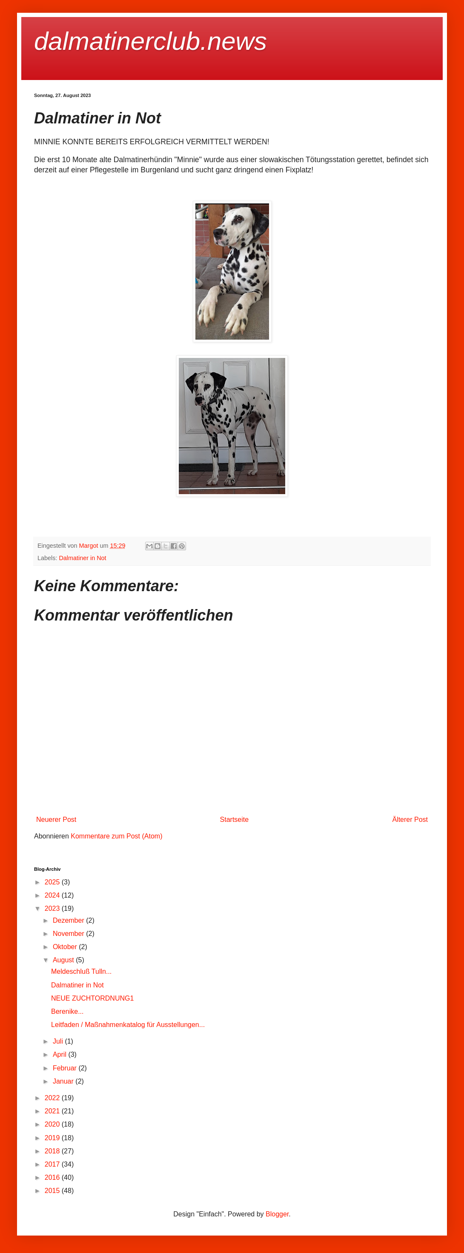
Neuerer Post (56, 819)
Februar (65, 1068)
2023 (53, 908)
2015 (53, 1190)
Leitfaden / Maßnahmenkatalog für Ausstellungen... (128, 1024)
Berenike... (67, 1011)
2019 (53, 1137)
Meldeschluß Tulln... (81, 971)
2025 (53, 882)
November (69, 933)
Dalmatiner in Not (82, 558)
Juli (59, 1041)
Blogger (277, 1214)
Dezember (69, 920)
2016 (53, 1177)
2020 (53, 1124)
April (60, 1054)
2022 (53, 1097)
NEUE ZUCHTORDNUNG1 (92, 998)
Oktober (66, 946)
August (64, 960)
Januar (64, 1081)
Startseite (234, 819)
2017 (53, 1164)
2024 (53, 895)
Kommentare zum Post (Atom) (116, 836)
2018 (53, 1151)
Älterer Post (410, 819)
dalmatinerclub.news (150, 41)
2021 (53, 1111)
